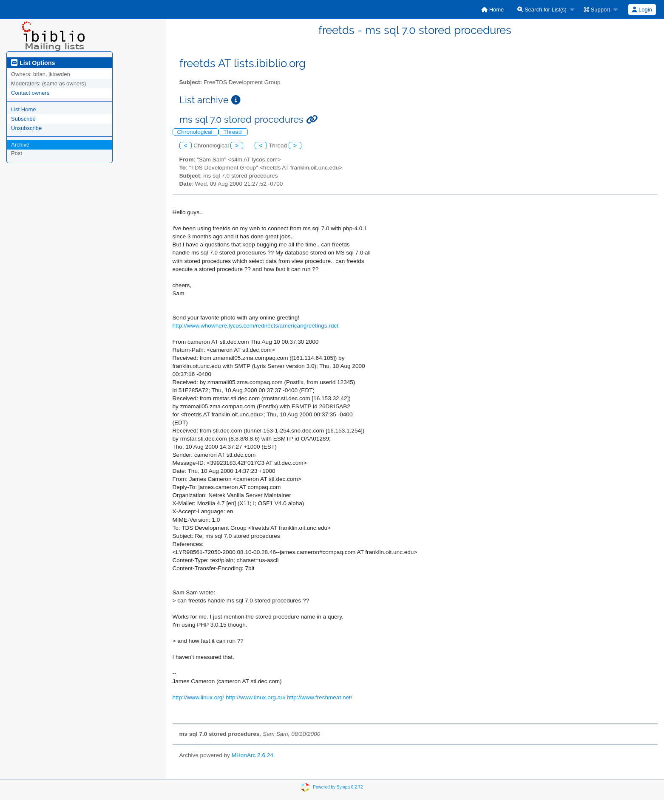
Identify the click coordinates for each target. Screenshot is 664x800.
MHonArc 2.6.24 (252, 755)
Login (642, 9)
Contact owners (30, 93)
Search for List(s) (542, 9)
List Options (33, 62)
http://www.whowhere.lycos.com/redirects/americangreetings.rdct (256, 325)
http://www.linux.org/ (198, 697)
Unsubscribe (26, 128)
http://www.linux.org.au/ (256, 697)
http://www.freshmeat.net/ (319, 697)
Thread (233, 132)
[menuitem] (492, 9)
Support (597, 9)
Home (492, 9)
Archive (20, 144)
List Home (23, 109)
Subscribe (23, 119)
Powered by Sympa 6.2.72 (338, 787)
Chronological (195, 132)
